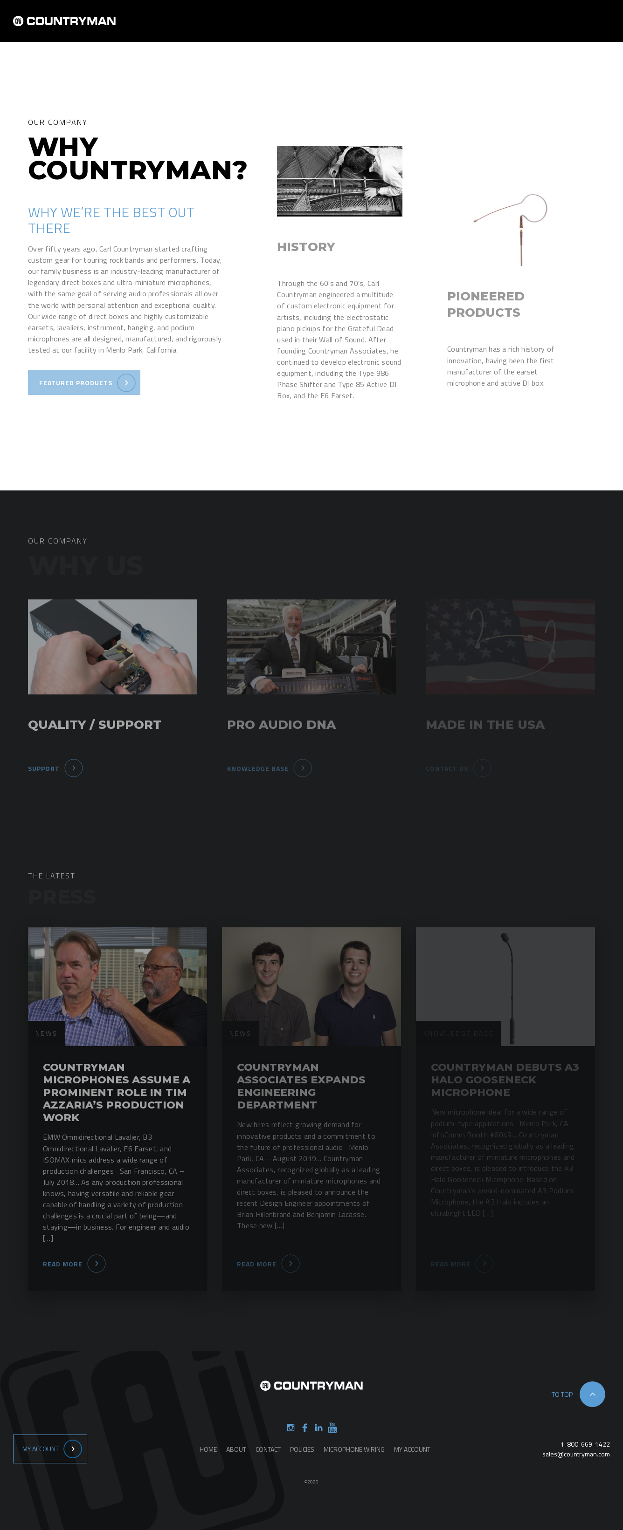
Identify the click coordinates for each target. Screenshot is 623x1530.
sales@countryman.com (576, 1454)
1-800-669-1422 (585, 1444)
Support (483, 27)
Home (307, 27)
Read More (63, 1264)
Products (388, 27)
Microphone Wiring (354, 1449)
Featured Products (75, 383)
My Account (40, 1449)
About (344, 27)
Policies (302, 1449)
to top (562, 1394)
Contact (437, 27)
